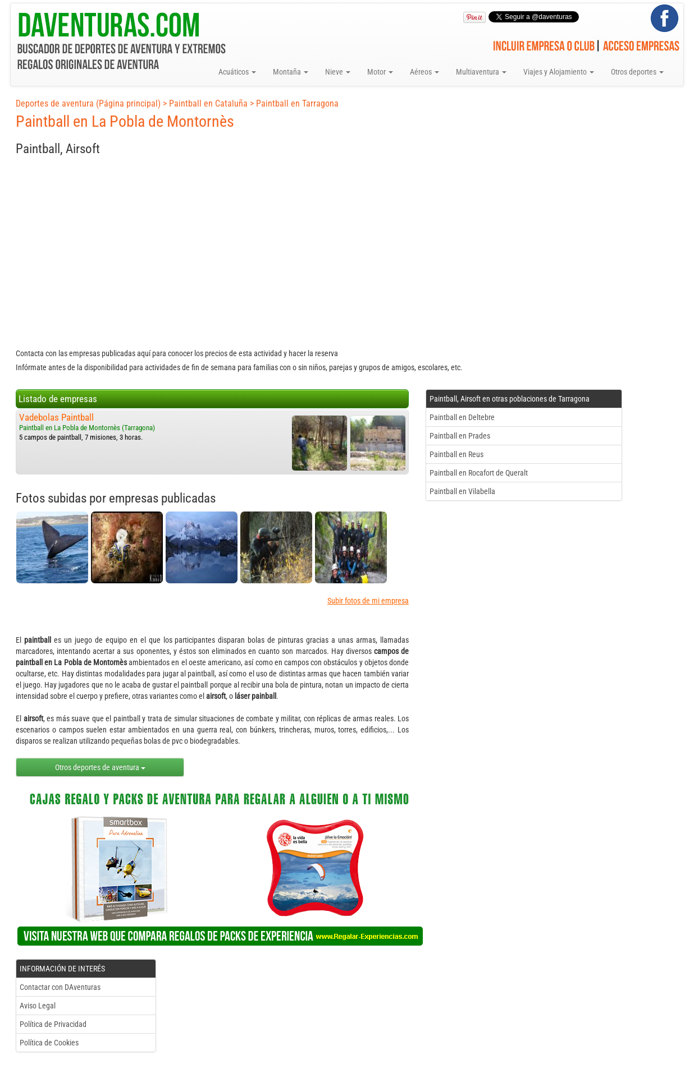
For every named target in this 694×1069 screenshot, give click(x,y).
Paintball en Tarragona (297, 103)
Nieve (337, 71)
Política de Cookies (49, 1042)
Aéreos (424, 71)
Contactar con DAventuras (60, 987)
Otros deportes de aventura (100, 767)
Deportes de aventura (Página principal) (88, 103)
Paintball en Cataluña (208, 103)
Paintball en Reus (456, 454)
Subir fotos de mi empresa (368, 600)
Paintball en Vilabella (462, 491)
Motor (380, 71)
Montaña (290, 71)
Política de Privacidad (53, 1024)
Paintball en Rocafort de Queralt (479, 472)
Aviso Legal (38, 1005)
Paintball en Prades (460, 435)
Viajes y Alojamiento (558, 71)
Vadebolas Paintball (56, 417)
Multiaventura (481, 71)
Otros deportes (637, 71)
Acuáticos (237, 71)
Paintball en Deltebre (462, 417)
